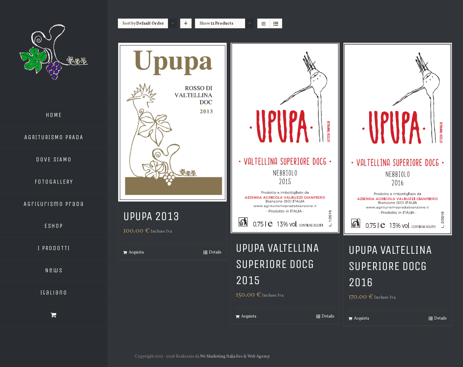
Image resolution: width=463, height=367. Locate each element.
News (54, 270)
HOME (54, 115)
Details (215, 252)
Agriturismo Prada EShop (54, 215)
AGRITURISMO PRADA (54, 137)
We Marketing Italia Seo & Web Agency (235, 356)
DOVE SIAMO (54, 159)
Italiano (53, 292)
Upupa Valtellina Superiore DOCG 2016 (390, 266)
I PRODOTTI (54, 248)
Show (216, 23)
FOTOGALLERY (54, 181)
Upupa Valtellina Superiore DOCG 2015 (277, 264)
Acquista (136, 252)
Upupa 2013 (151, 216)
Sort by (143, 23)
